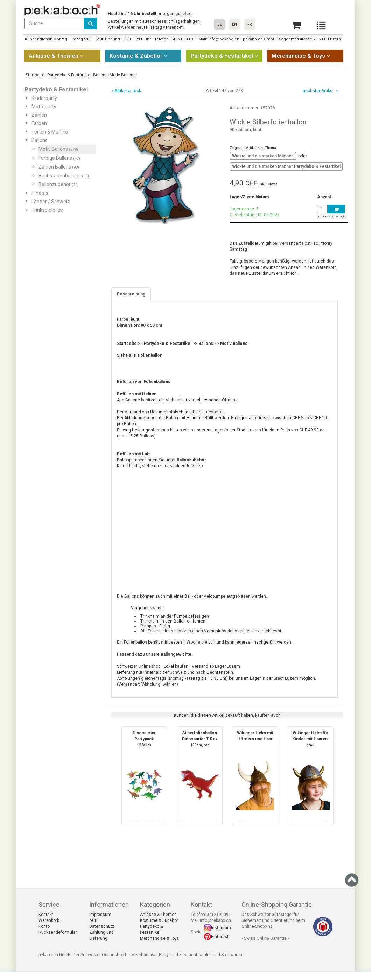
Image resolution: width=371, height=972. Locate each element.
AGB (93, 920)
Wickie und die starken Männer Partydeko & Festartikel (286, 166)
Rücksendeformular (57, 932)
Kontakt (45, 914)
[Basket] (296, 25)
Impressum (100, 914)
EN (234, 24)
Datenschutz (101, 926)
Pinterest (220, 936)
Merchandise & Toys (159, 938)
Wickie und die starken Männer (263, 156)
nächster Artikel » (320, 90)
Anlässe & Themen (158, 914)
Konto (44, 926)
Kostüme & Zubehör (159, 920)
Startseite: (35, 75)
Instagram (221, 927)
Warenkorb (48, 920)
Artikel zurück (127, 90)
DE (219, 24)
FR (249, 24)
